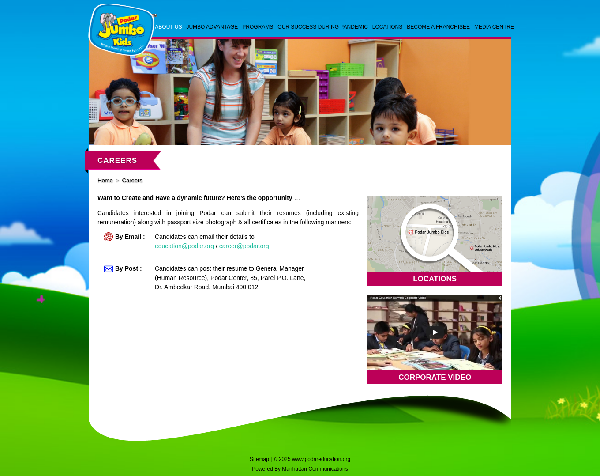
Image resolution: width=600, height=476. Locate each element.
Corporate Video (434, 377)
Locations (435, 279)
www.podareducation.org (321, 459)
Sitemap (259, 459)
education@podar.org (184, 245)
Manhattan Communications (315, 469)
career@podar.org (244, 245)
